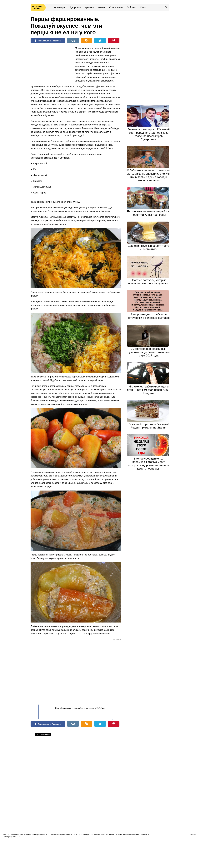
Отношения (116, 7)
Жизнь (101, 7)
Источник (117, 639)
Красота (89, 7)
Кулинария (60, 7)
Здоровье (75, 7)
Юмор (143, 7)
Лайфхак (131, 7)
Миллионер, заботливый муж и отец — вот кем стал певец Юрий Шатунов (148, 390)
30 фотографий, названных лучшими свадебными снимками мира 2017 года (148, 352)
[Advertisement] (51, 64)
